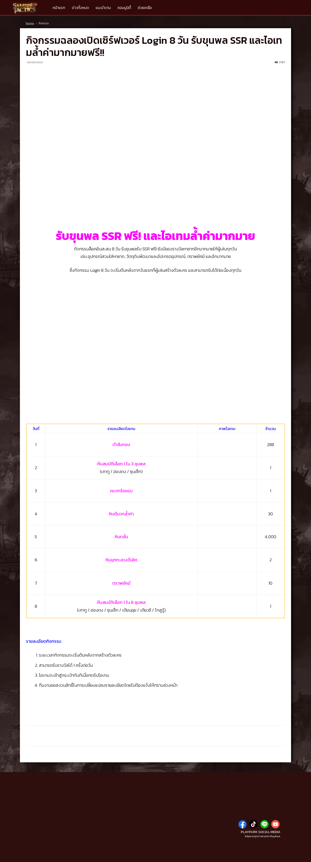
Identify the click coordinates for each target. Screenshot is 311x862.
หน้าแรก (59, 7)
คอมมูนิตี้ (124, 7)
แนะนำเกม (103, 7)
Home (30, 23)
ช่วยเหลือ (145, 7)
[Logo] (27, 7)
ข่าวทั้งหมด (80, 7)
